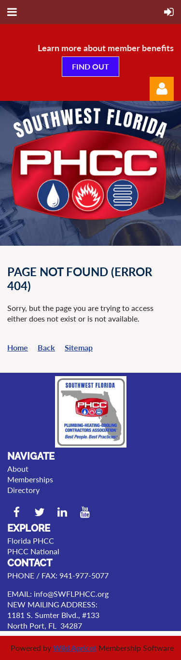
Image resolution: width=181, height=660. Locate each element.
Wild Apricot (75, 647)
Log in (162, 89)
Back (46, 347)
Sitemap (79, 347)
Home (17, 347)
